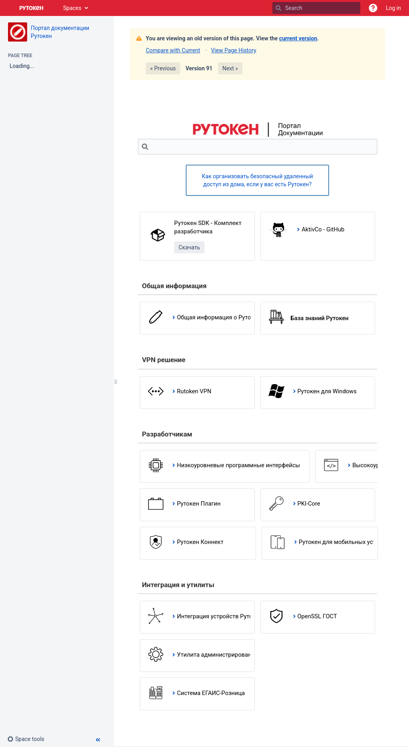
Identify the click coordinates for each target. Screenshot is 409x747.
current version (298, 38)
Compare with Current (173, 50)
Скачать (189, 247)
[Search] (278, 8)
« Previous (163, 68)
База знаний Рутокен (320, 318)
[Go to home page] (31, 8)
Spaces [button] (72, 8)
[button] (373, 8)
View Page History (233, 50)
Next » (230, 68)
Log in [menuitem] (393, 8)
